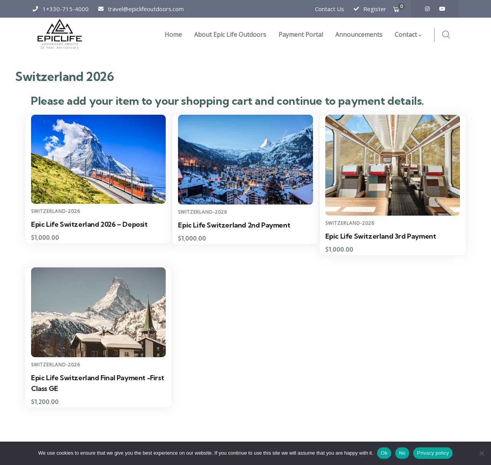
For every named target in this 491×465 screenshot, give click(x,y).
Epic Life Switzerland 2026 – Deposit (89, 224)
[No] (481, 453)
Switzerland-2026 (55, 211)
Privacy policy (433, 453)
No (402, 453)
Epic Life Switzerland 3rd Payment (380, 236)
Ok (384, 453)
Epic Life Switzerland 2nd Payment (234, 225)
